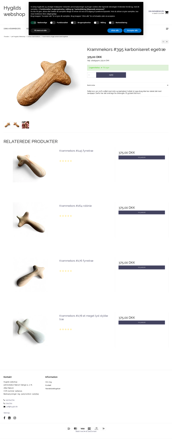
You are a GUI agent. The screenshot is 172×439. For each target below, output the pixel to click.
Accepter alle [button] (132, 30)
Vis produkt (141, 157)
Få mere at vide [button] (40, 30)
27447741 (8, 403)
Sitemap (7, 413)
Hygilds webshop (14, 11)
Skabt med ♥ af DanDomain (85, 431)
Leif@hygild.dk (12, 407)
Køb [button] (111, 75)
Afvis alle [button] (114, 30)
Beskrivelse (91, 85)
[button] (163, 41)
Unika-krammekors (12, 29)
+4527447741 (9, 400)
